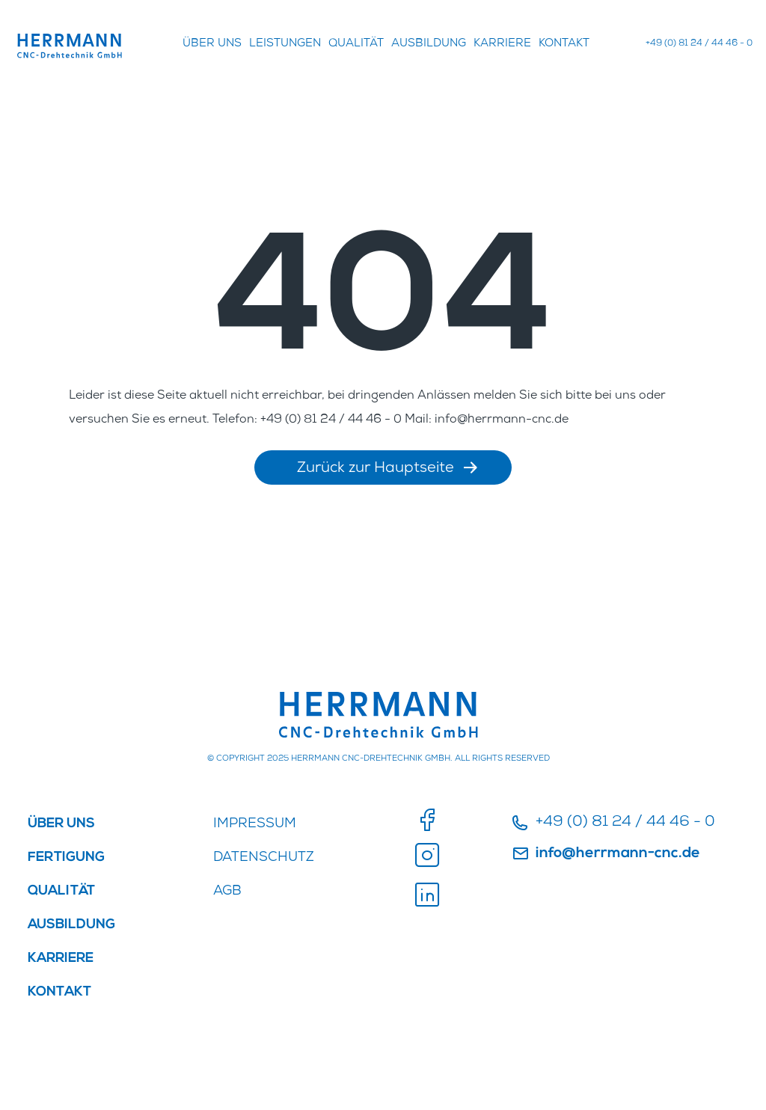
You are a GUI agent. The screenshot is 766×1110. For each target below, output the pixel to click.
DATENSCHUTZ (263, 858)
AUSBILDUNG (428, 44)
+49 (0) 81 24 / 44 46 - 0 (699, 44)
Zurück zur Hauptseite (387, 468)
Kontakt (564, 44)
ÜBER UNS (212, 44)
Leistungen (285, 44)
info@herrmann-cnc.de (606, 854)
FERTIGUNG (66, 857)
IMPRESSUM (254, 824)
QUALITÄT (356, 44)
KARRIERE (502, 44)
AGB (227, 891)
